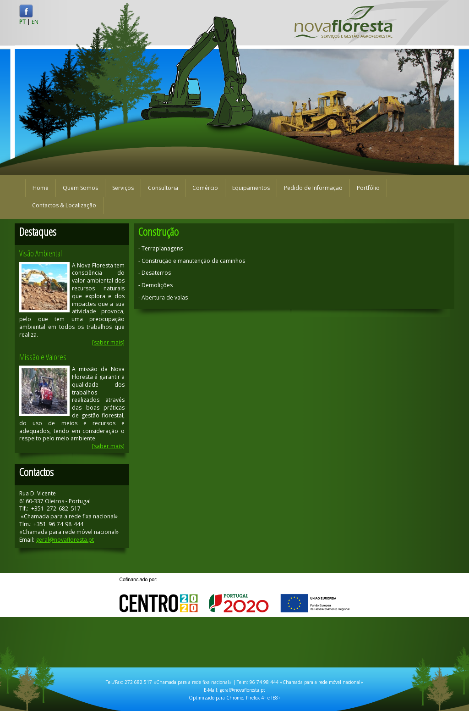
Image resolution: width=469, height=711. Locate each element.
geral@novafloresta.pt (65, 540)
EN (35, 22)
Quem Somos (80, 188)
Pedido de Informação (313, 188)
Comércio (205, 188)
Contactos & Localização (64, 205)
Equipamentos (251, 188)
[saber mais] (108, 342)
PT (22, 22)
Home (41, 188)
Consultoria (163, 188)
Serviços (123, 188)
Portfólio (368, 188)
